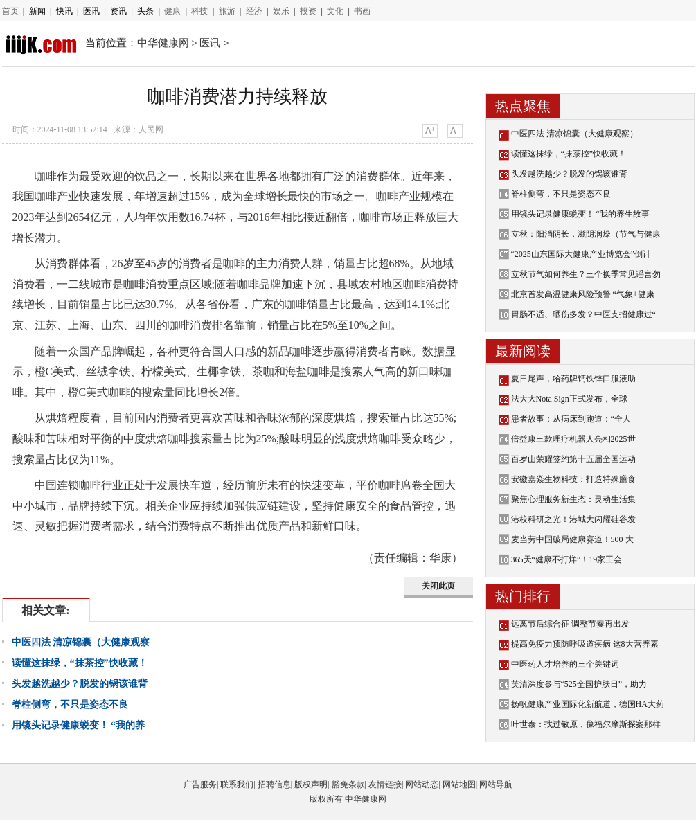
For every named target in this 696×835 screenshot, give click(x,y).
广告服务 (200, 784)
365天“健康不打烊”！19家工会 (567, 559)
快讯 (64, 11)
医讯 (91, 11)
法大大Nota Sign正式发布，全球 (569, 399)
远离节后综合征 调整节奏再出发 (570, 624)
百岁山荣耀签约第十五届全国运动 (573, 459)
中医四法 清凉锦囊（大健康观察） (574, 133)
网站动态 (421, 784)
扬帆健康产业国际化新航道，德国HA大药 (587, 704)
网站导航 (495, 784)
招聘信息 (274, 784)
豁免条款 (348, 784)
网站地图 (459, 784)
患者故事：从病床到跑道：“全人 (571, 419)
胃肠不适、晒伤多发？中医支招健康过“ (583, 314)
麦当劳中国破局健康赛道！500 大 (572, 539)
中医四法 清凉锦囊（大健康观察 (81, 642)
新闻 (37, 11)
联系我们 (236, 784)
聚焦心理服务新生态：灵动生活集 (573, 499)
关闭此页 (438, 586)
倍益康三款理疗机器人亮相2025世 (573, 439)
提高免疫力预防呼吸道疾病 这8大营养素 (585, 644)
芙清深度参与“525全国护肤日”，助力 (579, 684)
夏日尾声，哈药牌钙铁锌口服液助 (573, 379)
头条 (145, 11)
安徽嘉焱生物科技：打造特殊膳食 (573, 479)
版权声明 (311, 784)
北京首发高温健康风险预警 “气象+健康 (582, 294)
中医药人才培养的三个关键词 (565, 664)
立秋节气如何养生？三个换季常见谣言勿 (586, 274)
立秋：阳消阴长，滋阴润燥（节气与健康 (586, 234)
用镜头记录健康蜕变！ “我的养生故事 (580, 214)
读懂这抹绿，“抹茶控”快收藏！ (80, 663)
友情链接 (385, 784)
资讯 (118, 11)
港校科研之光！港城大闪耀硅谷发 (573, 519)
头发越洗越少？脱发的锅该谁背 (80, 684)
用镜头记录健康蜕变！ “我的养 (78, 725)
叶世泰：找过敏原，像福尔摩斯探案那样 (586, 724)
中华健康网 (163, 42)
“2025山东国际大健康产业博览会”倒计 (581, 254)
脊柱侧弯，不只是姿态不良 (70, 704)
